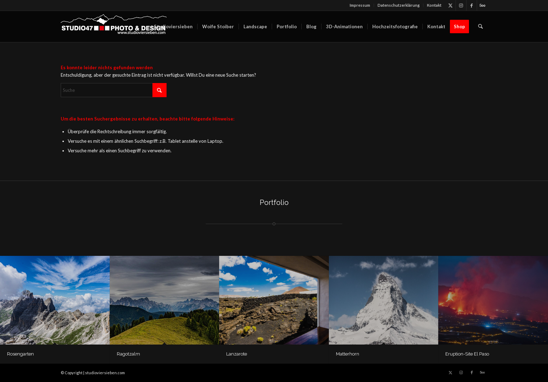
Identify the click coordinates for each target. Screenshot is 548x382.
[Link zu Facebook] (471, 5)
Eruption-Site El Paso (467, 354)
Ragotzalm (128, 354)
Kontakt (434, 5)
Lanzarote (236, 354)
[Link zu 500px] (482, 5)
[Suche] (480, 26)
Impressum (360, 5)
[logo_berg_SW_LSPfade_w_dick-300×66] (114, 26)
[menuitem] (360, 5)
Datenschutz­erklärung (399, 5)
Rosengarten (20, 354)
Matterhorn (347, 354)
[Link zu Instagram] (461, 5)
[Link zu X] (450, 5)
